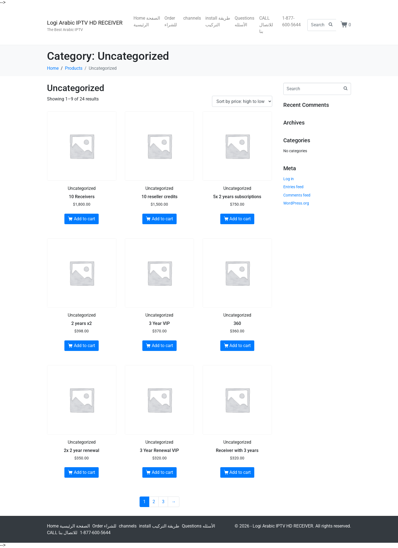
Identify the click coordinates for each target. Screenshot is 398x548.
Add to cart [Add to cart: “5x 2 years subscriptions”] (240, 218)
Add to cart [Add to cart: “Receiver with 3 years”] (240, 472)
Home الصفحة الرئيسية (146, 21)
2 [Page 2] (154, 501)
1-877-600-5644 (291, 21)
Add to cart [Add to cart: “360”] (240, 345)
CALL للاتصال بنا (266, 24)
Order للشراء (170, 21)
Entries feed (293, 187)
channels (192, 18)
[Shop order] (242, 101)
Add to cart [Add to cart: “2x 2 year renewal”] (84, 472)
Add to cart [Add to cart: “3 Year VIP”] (162, 345)
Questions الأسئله (244, 21)
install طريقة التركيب (217, 21)
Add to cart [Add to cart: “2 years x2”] (84, 345)
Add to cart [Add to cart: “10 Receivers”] (84, 218)
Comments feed (296, 195)
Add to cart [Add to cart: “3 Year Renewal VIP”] (162, 472)
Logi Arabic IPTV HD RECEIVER (84, 22)
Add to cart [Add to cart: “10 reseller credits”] (162, 218)
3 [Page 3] (163, 501)
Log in (288, 179)
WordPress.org (296, 203)
